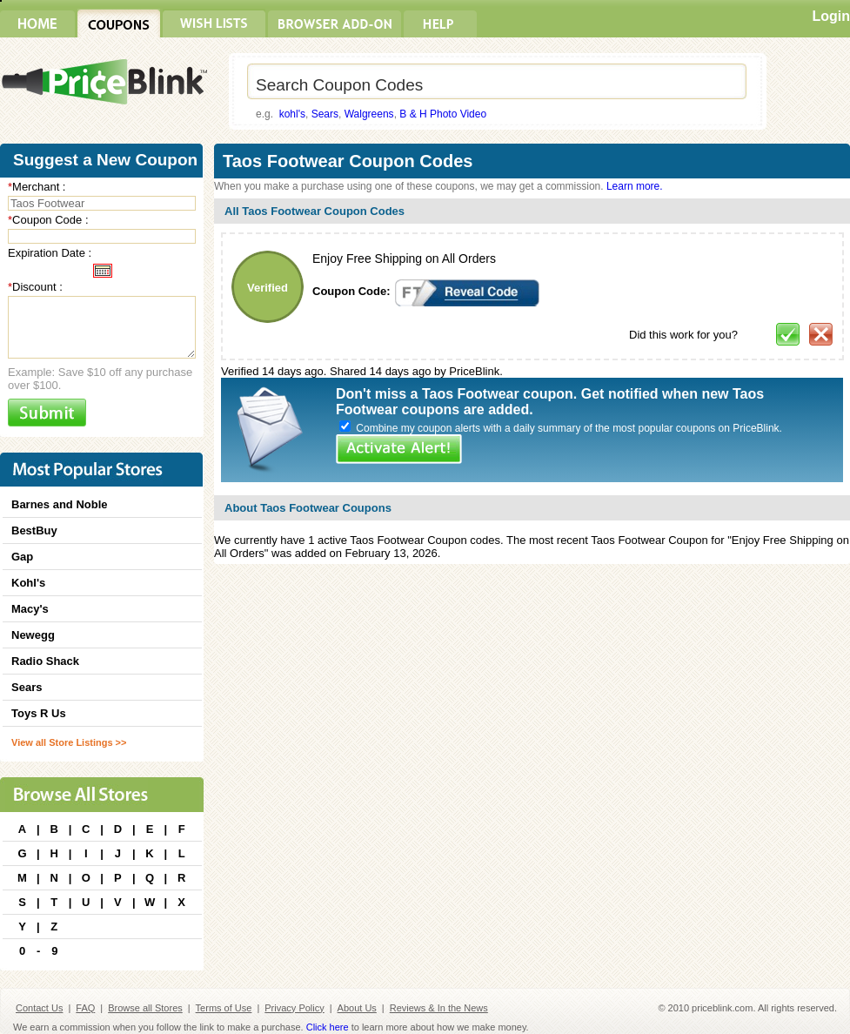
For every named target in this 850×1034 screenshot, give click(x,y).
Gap (22, 556)
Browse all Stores (145, 1008)
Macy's (30, 608)
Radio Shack (45, 661)
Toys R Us (38, 713)
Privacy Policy (294, 1008)
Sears (324, 114)
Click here (327, 1027)
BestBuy (34, 530)
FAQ (85, 1008)
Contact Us (39, 1008)
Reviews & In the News (439, 1008)
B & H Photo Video (442, 114)
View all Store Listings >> (68, 742)
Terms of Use (224, 1008)
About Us (357, 1008)
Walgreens (369, 114)
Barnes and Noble (59, 504)
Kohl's (28, 582)
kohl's (292, 114)
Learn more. (634, 186)
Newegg (33, 634)
